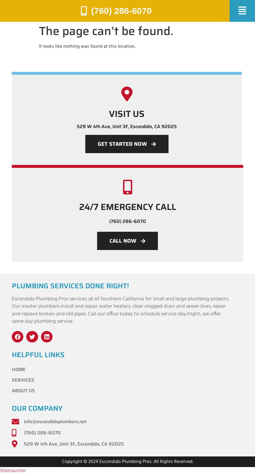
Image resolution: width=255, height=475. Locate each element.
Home (19, 369)
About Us (23, 391)
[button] (242, 11)
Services (23, 380)
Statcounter (13, 470)
